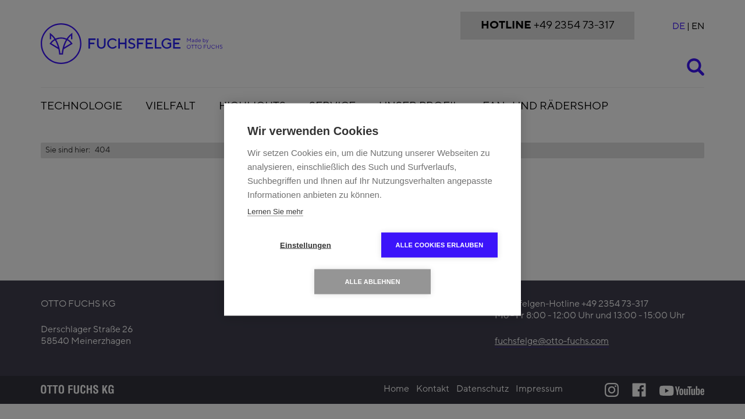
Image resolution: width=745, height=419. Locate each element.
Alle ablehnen (372, 281)
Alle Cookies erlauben (440, 245)
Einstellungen (305, 245)
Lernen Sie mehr (275, 211)
